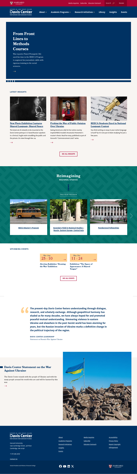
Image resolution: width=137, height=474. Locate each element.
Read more (28, 71)
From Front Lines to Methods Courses (24, 42)
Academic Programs (65, 441)
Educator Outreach (94, 3)
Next (130, 216)
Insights (113, 12)
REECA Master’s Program (28, 228)
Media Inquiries (73, 3)
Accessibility (113, 437)
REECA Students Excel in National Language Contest (108, 125)
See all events (68, 278)
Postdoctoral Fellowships (108, 228)
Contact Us (13, 459)
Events (124, 12)
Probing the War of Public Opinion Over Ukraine (68, 125)
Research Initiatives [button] (84, 12)
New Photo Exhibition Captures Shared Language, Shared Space (26, 125)
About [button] (42, 12)
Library (102, 12)
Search (108, 3)
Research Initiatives (65, 444)
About (61, 437)
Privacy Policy (113, 441)
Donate (121, 3)
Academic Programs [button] (60, 12)
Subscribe (83, 3)
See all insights (68, 154)
